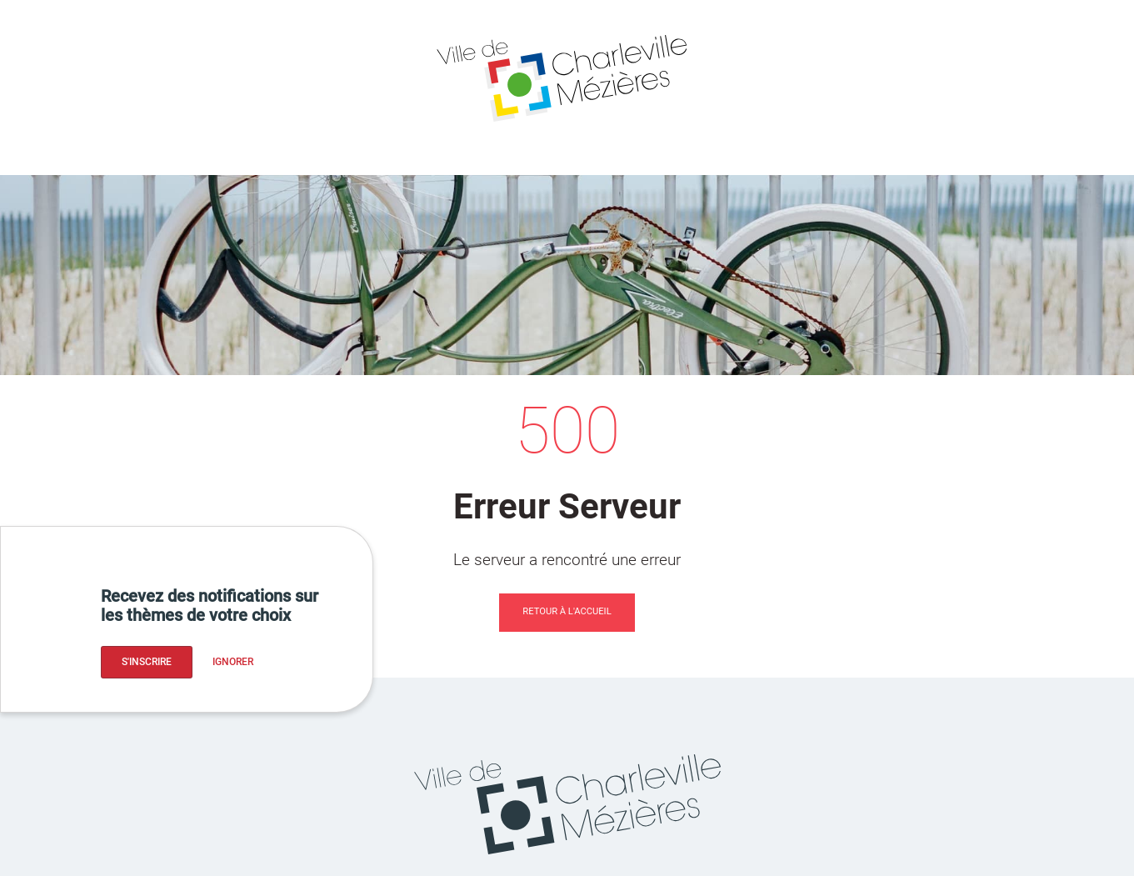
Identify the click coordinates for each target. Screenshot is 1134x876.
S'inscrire (147, 662)
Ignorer (232, 662)
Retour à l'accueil (566, 611)
